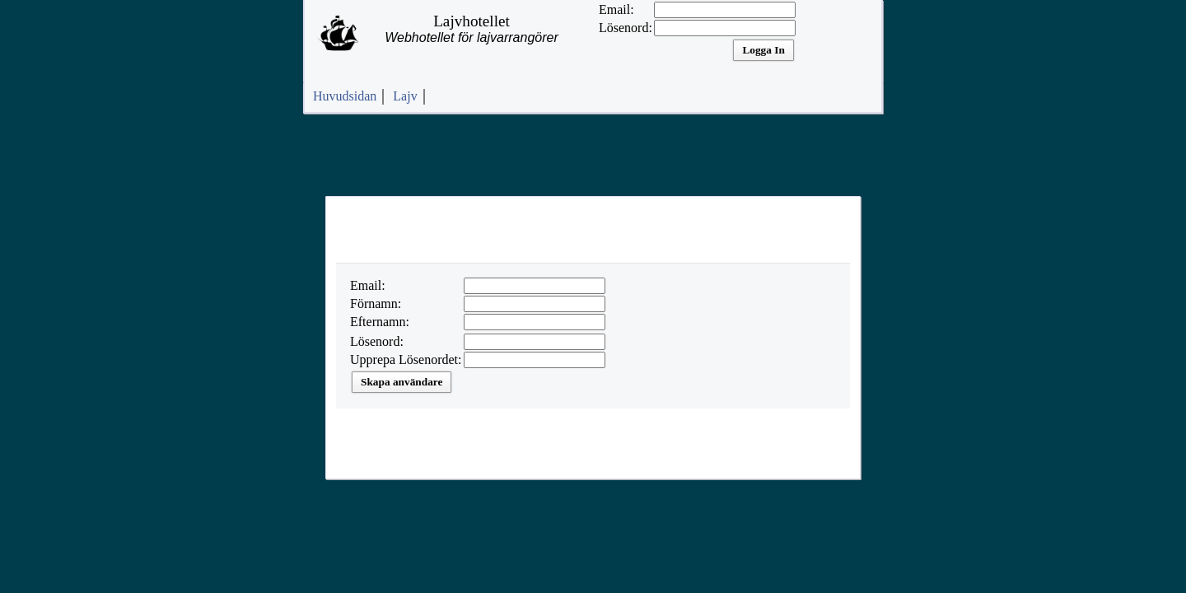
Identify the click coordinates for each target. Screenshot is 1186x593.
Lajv (405, 96)
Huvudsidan (344, 96)
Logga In (763, 50)
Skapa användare (401, 382)
